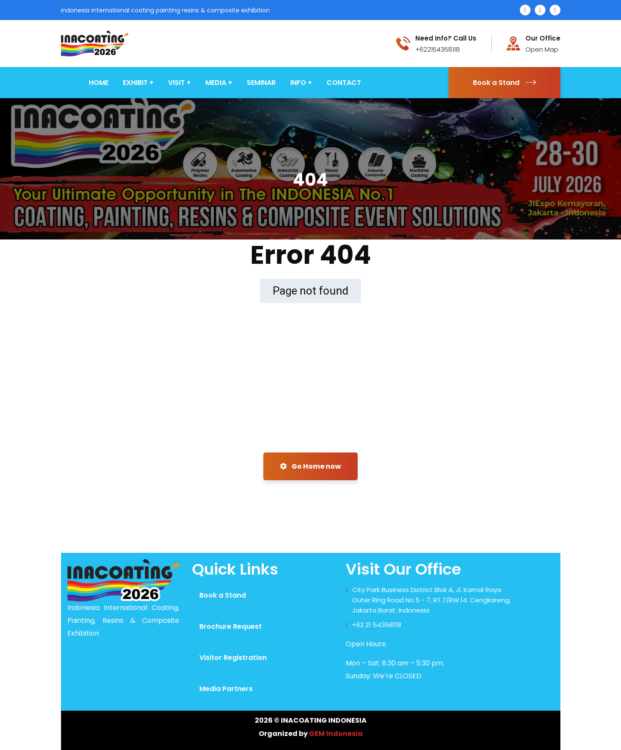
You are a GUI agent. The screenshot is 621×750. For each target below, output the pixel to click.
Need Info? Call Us (445, 38)
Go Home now (310, 466)
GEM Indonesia (336, 733)
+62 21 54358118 (376, 624)
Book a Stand (504, 83)
